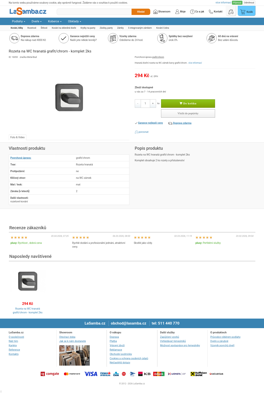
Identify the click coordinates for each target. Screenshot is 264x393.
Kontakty (14, 354)
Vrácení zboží (117, 345)
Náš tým (13, 341)
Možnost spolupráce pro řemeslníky (180, 345)
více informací (195, 63)
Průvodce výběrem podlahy (225, 337)
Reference (14, 349)
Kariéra (13, 345)
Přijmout (237, 2)
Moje (180, 12)
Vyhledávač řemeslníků (173, 341)
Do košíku (188, 103)
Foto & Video (17, 137)
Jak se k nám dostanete (72, 341)
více (223, 2)
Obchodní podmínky (121, 354)
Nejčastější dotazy (120, 362)
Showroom (161, 12)
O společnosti (16, 337)
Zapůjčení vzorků (169, 337)
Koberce (55, 21)
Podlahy (18, 21)
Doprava (114, 337)
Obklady (74, 21)
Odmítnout (249, 2)
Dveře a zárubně (219, 341)
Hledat (141, 11)
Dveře (37, 21)
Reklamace (116, 349)
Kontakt (215, 12)
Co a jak (197, 12)
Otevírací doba (67, 337)
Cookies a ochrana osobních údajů (129, 358)
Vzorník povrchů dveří (222, 345)
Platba (113, 341)
